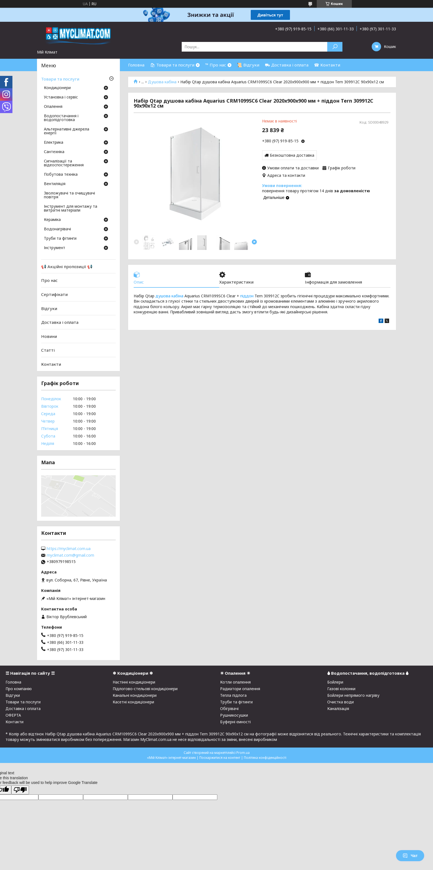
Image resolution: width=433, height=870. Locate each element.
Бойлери (335, 682)
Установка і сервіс (61, 97)
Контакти (51, 364)
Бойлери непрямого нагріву (353, 695)
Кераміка (52, 220)
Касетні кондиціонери (133, 701)
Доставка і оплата (59, 322)
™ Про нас (215, 65)
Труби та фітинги (60, 238)
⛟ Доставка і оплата (286, 65)
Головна (136, 65)
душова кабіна (169, 295)
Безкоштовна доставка (292, 155)
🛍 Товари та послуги (172, 65)
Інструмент (54, 248)
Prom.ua (243, 752)
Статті (48, 350)
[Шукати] (334, 47)
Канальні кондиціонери (135, 695)
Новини (49, 336)
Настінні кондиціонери (134, 682)
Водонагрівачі (57, 229)
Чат (410, 855)
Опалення (53, 107)
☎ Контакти (327, 65)
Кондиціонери (57, 88)
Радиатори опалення (240, 688)
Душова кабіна (162, 81)
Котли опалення (235, 682)
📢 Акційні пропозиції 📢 (67, 266)
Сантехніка (54, 152)
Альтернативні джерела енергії (66, 131)
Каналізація (338, 708)
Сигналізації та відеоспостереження (64, 163)
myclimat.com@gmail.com (70, 555)
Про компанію (19, 688)
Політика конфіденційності (265, 757)
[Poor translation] (20, 789)
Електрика (53, 142)
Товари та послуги (60, 79)
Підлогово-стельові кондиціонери (145, 688)
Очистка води (340, 701)
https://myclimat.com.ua (69, 548)
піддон (247, 295)
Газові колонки (341, 688)
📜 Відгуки (248, 65)
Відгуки (49, 308)
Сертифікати (54, 294)
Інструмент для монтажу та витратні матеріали (70, 208)
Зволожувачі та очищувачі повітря (69, 195)
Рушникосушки (234, 715)
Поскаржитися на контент (219, 757)
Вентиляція (54, 184)
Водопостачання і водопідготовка (61, 118)
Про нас (49, 280)
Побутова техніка (61, 174)
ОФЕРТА (13, 715)
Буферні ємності (235, 721)
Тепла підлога (233, 695)
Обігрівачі (229, 708)
